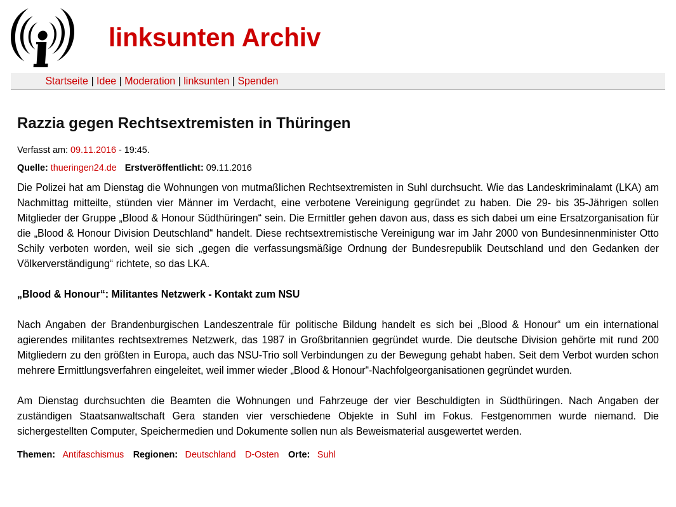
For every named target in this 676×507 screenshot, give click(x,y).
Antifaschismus (93, 454)
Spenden (257, 81)
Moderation (149, 81)
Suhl (326, 454)
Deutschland (210, 454)
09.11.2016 (93, 150)
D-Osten (262, 454)
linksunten (206, 81)
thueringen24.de (84, 167)
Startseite (66, 81)
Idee (106, 81)
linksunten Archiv (215, 37)
